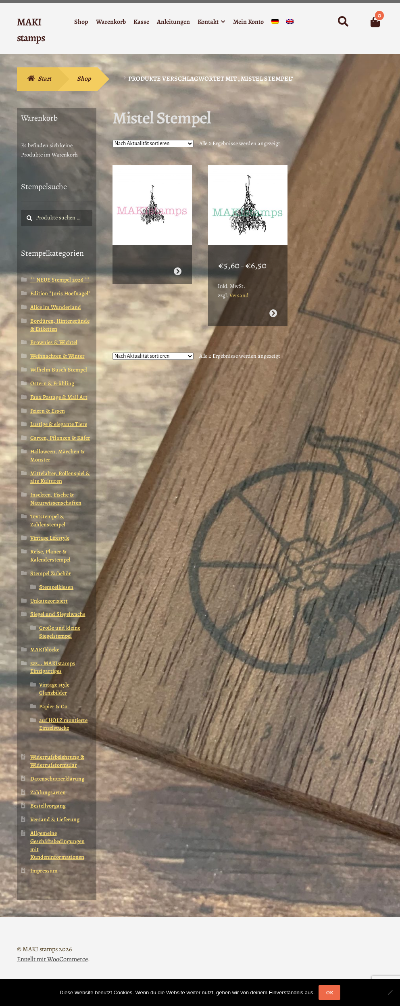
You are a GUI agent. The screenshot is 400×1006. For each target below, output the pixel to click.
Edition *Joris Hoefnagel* (60, 293)
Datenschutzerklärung (57, 779)
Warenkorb (111, 21)
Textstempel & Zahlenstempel (47, 520)
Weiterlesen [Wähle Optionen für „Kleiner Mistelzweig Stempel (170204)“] (177, 267)
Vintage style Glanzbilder (54, 689)
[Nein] (390, 992)
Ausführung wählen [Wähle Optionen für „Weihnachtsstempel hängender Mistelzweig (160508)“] (273, 309)
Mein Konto (248, 21)
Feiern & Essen (47, 411)
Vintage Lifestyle (49, 538)
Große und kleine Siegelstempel (59, 632)
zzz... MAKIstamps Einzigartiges (52, 667)
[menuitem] (275, 23)
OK (329, 992)
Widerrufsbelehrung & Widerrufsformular (57, 761)
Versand (239, 291)
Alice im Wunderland (55, 307)
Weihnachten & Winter (57, 356)
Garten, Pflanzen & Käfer (60, 438)
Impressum (44, 871)
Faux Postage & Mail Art (59, 397)
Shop (81, 21)
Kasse (141, 21)
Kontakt (208, 21)
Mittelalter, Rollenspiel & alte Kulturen (60, 477)
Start (44, 78)
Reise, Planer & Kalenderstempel (50, 556)
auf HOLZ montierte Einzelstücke (63, 724)
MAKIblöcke (44, 649)
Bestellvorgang (48, 806)
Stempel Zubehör (50, 573)
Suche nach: (343, 21)
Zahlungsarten (48, 792)
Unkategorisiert (49, 601)
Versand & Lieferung (54, 819)
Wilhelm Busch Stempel (58, 370)
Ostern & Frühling (52, 383)
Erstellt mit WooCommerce (52, 959)
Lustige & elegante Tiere (58, 424)
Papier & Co (53, 706)
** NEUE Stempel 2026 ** (60, 280)
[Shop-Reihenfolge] (153, 143)
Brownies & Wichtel (53, 342)
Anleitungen (173, 21)
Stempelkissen (56, 587)
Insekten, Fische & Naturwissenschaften (55, 499)
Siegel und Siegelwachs (57, 614)
